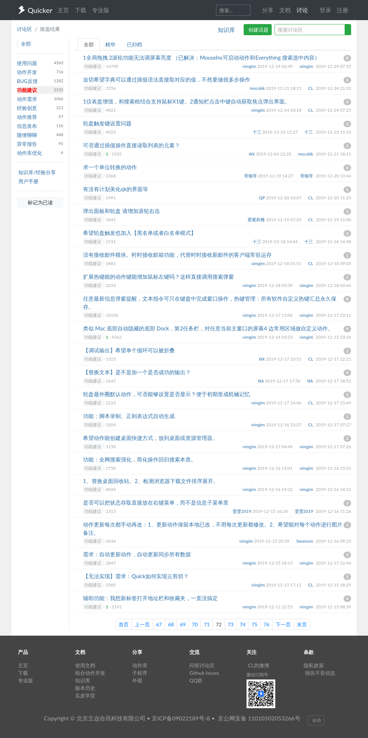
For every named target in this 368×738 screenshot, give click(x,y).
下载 (80, 9)
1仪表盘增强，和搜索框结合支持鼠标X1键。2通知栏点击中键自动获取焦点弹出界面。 (186, 101)
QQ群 (195, 680)
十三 (257, 132)
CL (311, 88)
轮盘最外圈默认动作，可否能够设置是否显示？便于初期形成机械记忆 (166, 394)
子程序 (139, 673)
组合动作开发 (90, 673)
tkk (252, 154)
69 (183, 624)
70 (195, 624)
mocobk (258, 88)
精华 (110, 44)
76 (267, 624)
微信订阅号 (257, 674)
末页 (302, 624)
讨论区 (24, 29)
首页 (124, 624)
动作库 (139, 665)
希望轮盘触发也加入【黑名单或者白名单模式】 (139, 232)
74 (242, 624)
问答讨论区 (202, 665)
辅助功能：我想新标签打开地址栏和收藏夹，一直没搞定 (150, 598)
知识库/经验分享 (37, 172)
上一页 (142, 624)
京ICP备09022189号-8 (181, 718)
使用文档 (85, 665)
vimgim (250, 66)
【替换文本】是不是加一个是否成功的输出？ (137, 372)
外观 (137, 680)
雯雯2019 (242, 511)
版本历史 (85, 688)
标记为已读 (40, 202)
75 (254, 624)
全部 (89, 44)
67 (159, 624)
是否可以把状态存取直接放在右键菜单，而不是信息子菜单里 (156, 502)
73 (231, 624)
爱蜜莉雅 (257, 219)
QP (262, 197)
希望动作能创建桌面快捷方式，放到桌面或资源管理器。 (150, 438)
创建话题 (258, 30)
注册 (342, 9)
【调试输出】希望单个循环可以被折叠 (129, 350)
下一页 (283, 624)
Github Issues (204, 673)
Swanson (305, 541)
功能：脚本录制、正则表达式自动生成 (129, 416)
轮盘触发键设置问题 (107, 123)
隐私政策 (314, 665)
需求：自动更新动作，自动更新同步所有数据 (137, 554)
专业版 (100, 9)
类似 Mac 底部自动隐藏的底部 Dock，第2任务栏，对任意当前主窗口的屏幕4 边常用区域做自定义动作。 (208, 328)
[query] (310, 29)
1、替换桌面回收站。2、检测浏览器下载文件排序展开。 (150, 481)
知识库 (226, 29)
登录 (325, 9)
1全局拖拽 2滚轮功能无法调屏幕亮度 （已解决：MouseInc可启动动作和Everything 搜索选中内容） (201, 57)
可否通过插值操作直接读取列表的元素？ (131, 145)
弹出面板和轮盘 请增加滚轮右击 (121, 211)
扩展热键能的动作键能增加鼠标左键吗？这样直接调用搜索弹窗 (158, 276)
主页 (63, 9)
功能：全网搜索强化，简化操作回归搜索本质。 (139, 459)
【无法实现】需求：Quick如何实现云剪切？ (136, 576)
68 (171, 624)
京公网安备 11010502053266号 (259, 718)
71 (207, 624)
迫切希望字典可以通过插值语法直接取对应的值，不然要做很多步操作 (166, 79)
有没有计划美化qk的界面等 (115, 189)
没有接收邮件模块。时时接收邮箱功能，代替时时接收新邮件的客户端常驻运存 (177, 254)
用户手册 (28, 181)
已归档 (134, 44)
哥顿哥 (251, 175)
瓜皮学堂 (85, 695)
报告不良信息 (320, 673)
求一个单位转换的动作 (110, 167)
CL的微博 (258, 665)
